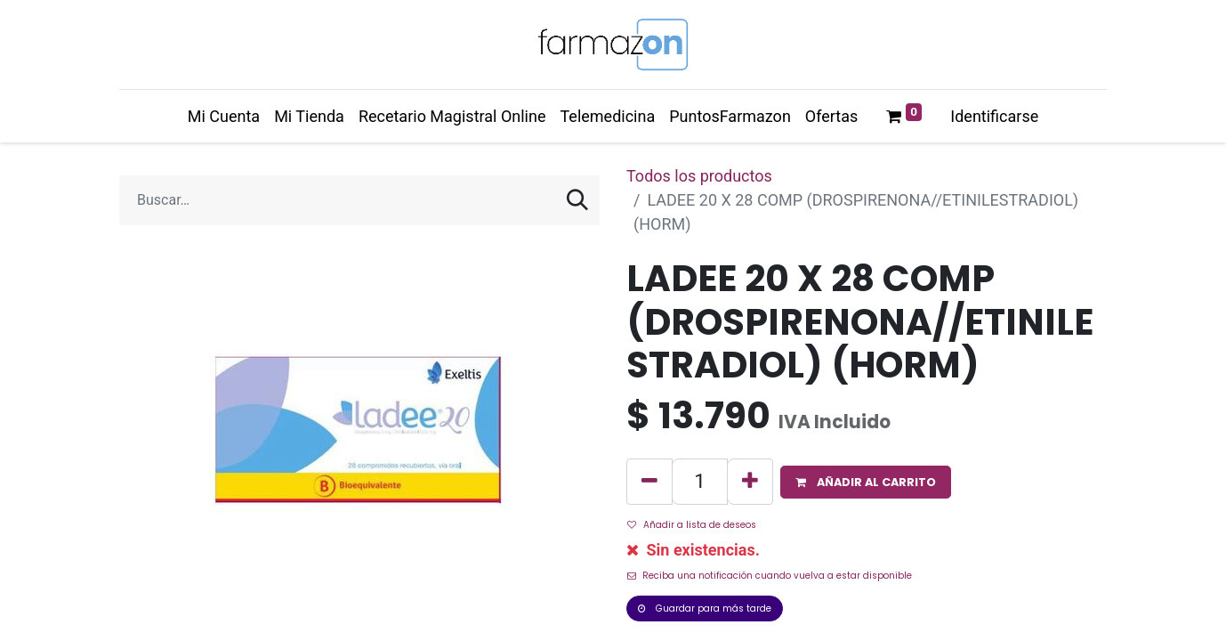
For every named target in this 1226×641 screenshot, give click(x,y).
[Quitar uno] (649, 481)
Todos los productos (699, 175)
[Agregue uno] (750, 481)
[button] (865, 482)
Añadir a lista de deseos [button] (691, 524)
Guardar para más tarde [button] (704, 608)
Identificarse (994, 116)
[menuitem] (224, 116)
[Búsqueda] (577, 200)
